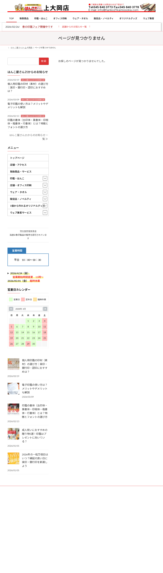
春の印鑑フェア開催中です (37, 26)
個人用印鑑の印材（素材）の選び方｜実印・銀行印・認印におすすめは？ (27, 87)
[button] (74, 26)
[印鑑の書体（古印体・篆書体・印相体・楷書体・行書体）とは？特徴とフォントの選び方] (13, 409)
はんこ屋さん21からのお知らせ (33, 80)
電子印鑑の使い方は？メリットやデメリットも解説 (34, 388)
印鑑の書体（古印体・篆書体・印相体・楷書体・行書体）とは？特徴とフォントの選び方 (27, 123)
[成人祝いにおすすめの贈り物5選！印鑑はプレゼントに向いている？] (13, 434)
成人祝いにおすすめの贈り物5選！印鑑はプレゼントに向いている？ (34, 435)
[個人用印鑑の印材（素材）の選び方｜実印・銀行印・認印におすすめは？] (13, 364)
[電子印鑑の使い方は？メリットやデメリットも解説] (13, 389)
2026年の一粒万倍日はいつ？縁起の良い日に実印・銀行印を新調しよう (35, 460)
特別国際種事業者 (28, 231)
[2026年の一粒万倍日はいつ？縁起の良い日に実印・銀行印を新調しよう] (13, 458)
